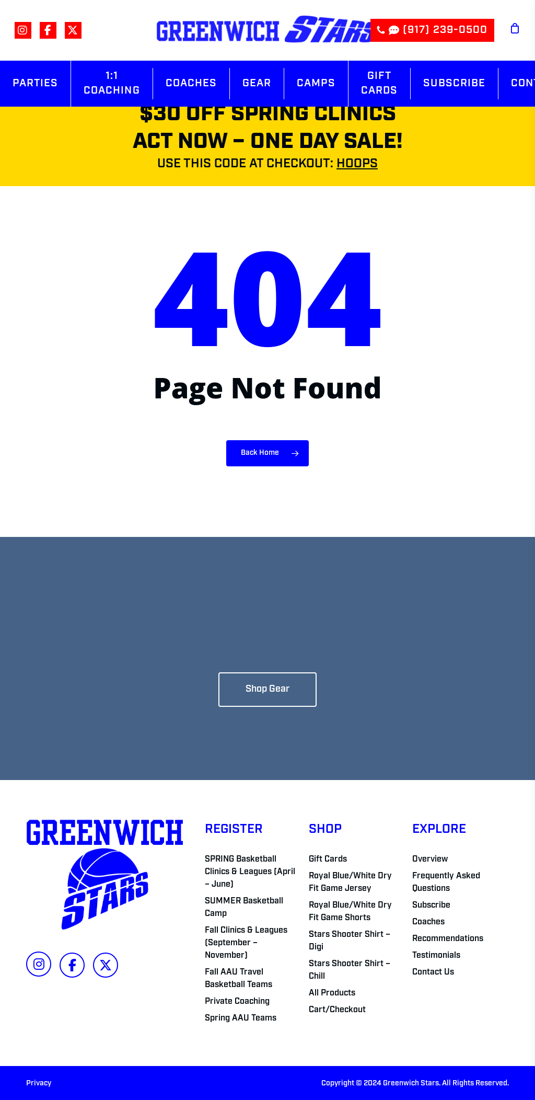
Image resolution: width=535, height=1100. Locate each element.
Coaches (428, 922)
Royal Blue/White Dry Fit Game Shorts (350, 911)
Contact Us (433, 972)
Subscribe (431, 905)
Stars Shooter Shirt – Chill (349, 970)
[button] (267, 689)
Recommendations (447, 939)
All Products (332, 993)
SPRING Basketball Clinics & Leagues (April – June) (250, 872)
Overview (430, 859)
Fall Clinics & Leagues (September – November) (246, 943)
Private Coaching (237, 1002)
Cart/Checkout (337, 1010)
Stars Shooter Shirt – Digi (349, 941)
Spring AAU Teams (240, 1018)
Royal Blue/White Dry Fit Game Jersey (350, 882)
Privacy (38, 1083)
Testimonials (436, 956)
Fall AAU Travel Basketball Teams (238, 978)
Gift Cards (328, 859)
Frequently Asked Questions (446, 882)
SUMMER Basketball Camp (244, 907)
